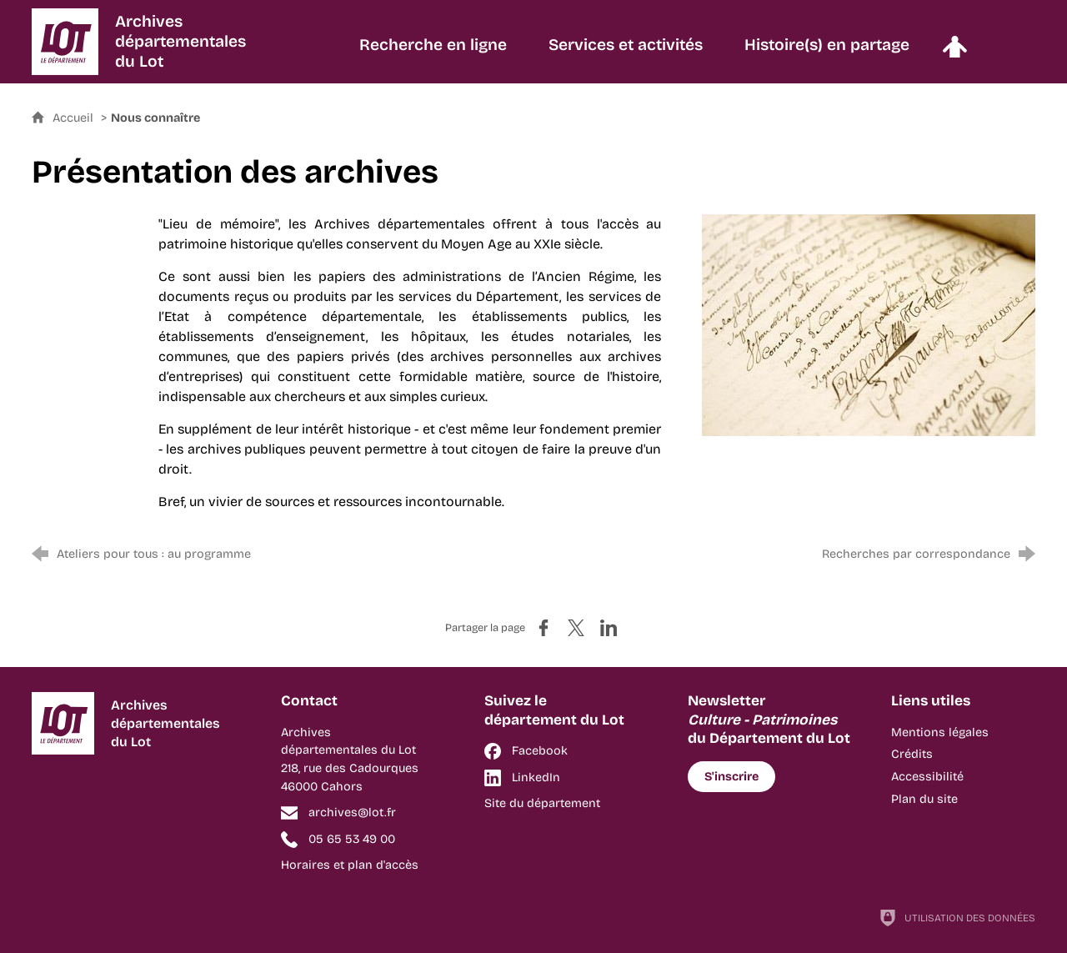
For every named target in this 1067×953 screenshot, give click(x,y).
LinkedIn (536, 777)
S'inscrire (731, 777)
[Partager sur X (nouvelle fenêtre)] (576, 628)
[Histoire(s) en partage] (827, 53)
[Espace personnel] (954, 53)
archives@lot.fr (352, 812)
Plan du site (924, 799)
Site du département (542, 803)
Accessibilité (927, 777)
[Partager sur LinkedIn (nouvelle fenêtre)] (608, 628)
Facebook (540, 751)
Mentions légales (940, 732)
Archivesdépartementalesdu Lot (180, 41)
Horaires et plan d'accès (349, 865)
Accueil (75, 118)
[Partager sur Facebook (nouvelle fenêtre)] (543, 628)
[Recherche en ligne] (433, 53)
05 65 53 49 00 (351, 839)
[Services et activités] (625, 53)
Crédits (912, 754)
